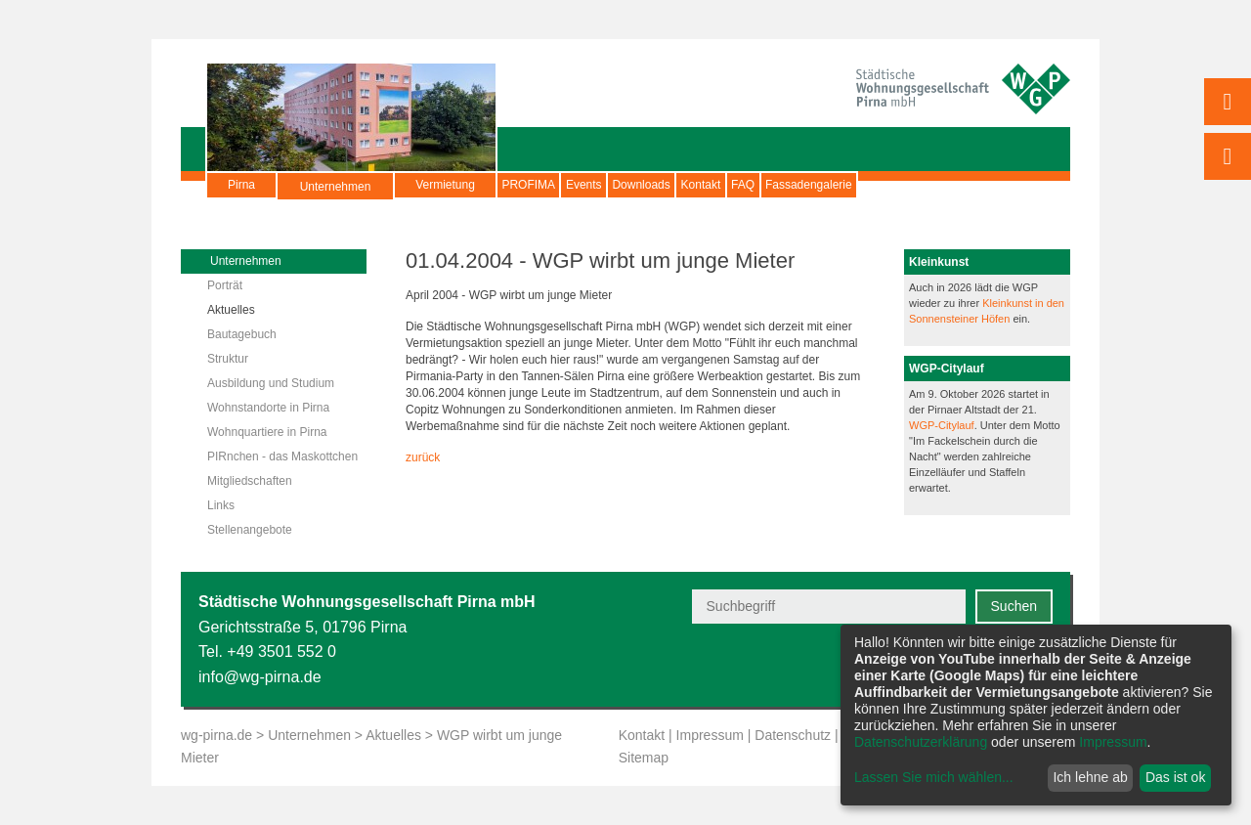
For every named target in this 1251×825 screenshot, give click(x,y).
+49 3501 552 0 (281, 651)
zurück (423, 457)
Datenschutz (793, 735)
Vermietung (445, 185)
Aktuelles (231, 310)
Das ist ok (1175, 777)
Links (221, 505)
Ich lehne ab (1090, 777)
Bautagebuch (242, 334)
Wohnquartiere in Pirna (267, 432)
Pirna (241, 185)
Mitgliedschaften (249, 481)
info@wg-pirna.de (260, 677)
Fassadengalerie (975, 185)
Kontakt (808, 185)
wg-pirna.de (216, 735)
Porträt (224, 285)
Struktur (227, 359)
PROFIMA (544, 185)
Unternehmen (335, 194)
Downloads (717, 185)
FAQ (879, 185)
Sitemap (644, 757)
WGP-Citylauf (941, 425)
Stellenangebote (249, 530)
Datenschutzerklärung (920, 742)
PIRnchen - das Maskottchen (282, 456)
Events (630, 185)
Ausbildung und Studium (270, 383)
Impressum (710, 735)
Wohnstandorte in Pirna (268, 407)
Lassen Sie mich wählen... (934, 777)
